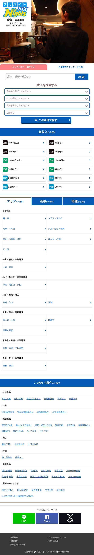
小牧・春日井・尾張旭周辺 (15, 277)
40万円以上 (11, 142)
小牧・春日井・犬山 (12, 285)
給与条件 (7, 392)
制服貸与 (6, 431)
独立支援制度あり (25, 412)
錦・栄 (6, 218)
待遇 (5, 405)
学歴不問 (49, 490)
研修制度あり (43, 412)
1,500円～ (10, 186)
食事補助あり (84, 425)
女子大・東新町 (55, 218)
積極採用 (61, 490)
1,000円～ (56, 186)
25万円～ (56, 151)
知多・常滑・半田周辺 (13, 348)
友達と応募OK (58, 476)
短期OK (34, 470)
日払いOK (6, 398)
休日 (5, 438)
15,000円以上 (12, 160)
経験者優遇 (7, 470)
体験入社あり (8, 490)
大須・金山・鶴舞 (56, 229)
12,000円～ (57, 160)
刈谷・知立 (8, 302)
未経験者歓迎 (21, 470)
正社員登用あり (59, 412)
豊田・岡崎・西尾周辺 (13, 312)
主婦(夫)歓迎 (7, 476)
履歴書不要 (37, 490)
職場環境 (7, 419)
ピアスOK (43, 431)
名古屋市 (7, 211)
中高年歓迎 (22, 476)
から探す (15, 201)
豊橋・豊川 (8, 365)
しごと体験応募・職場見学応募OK (17, 496)
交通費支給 (49, 398)
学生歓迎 (59, 470)
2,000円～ (56, 178)
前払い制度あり (33, 398)
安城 (50, 302)
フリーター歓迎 (73, 470)
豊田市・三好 (9, 320)
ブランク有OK (74, 476)
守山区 (6, 249)
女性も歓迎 (46, 470)
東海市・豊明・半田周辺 (14, 340)
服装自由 (71, 425)
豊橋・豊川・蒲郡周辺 (13, 358)
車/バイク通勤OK (23, 425)
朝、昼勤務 (7, 457)
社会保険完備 (8, 412)
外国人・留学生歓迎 (39, 476)
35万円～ (56, 142)
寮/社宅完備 (7, 425)
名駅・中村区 (9, 229)
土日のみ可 (33, 444)
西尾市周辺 (8, 330)
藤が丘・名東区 (55, 239)
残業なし (19, 457)
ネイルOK (31, 431)
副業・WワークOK (43, 425)
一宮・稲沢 (8, 267)
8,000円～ (56, 169)
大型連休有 (19, 444)
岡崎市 (51, 320)
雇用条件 (7, 464)
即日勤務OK (22, 490)
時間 (5, 451)
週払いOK (18, 398)
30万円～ (10, 151)
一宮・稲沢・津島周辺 (13, 259)
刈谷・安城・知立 (11, 295)
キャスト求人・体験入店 (23, 67)
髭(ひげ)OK (18, 431)
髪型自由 (59, 425)
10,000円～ (11, 169)
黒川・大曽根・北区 (12, 239)
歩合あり (73, 398)
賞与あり (62, 398)
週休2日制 (6, 444)
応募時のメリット (11, 483)
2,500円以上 (11, 178)
